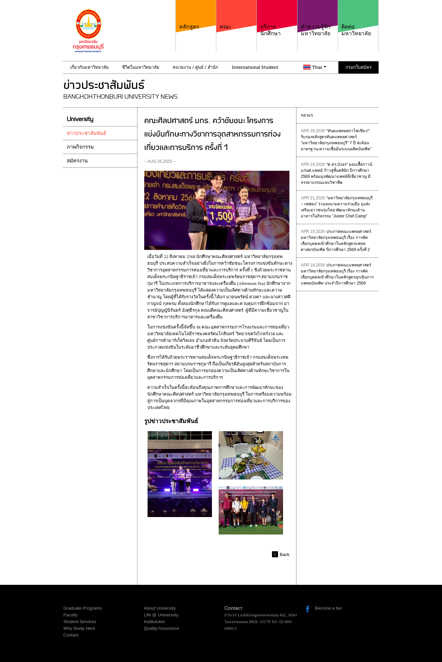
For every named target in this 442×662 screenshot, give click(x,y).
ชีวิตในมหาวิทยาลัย (140, 67)
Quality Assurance (161, 628)
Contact (70, 635)
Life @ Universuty (161, 614)
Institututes (154, 621)
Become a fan (328, 608)
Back (284, 554)
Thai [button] (319, 67)
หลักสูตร (196, 15)
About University (160, 608)
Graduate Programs (82, 608)
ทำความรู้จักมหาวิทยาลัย (317, 18)
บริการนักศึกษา (277, 18)
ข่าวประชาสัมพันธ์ (86, 133)
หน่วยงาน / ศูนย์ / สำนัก (195, 67)
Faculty (70, 614)
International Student (255, 67)
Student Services (79, 621)
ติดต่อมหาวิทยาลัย (358, 18)
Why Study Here (79, 628)
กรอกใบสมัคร (358, 67)
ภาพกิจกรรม (80, 147)
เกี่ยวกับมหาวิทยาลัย (89, 67)
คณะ (236, 15)
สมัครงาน (77, 160)
